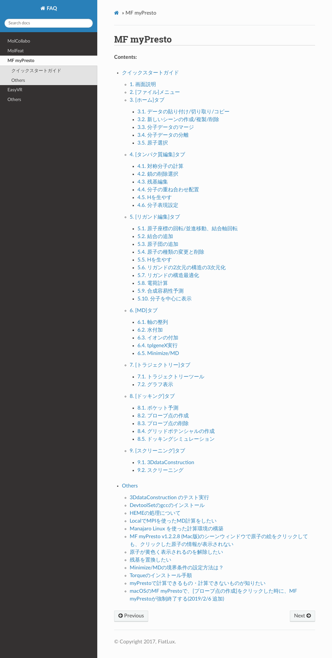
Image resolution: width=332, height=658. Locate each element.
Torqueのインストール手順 (161, 575)
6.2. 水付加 (150, 330)
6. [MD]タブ (144, 310)
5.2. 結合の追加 (155, 236)
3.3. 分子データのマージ (165, 127)
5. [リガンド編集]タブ (155, 217)
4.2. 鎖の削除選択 (157, 174)
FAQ (51, 8)
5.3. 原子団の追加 (157, 244)
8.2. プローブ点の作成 (163, 415)
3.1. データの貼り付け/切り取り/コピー (183, 111)
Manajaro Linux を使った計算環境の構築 (176, 528)
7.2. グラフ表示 (155, 384)
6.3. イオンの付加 (157, 337)
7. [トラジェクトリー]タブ (160, 365)
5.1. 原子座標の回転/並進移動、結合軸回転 (187, 228)
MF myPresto (20, 60)
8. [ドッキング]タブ (152, 396)
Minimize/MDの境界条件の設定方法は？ (177, 567)
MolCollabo (18, 41)
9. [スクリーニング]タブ (157, 450)
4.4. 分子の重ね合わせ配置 (168, 189)
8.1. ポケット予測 (157, 408)
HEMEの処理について (155, 513)
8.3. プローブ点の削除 (163, 423)
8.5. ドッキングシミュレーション (176, 439)
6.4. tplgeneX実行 (157, 345)
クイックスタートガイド (36, 70)
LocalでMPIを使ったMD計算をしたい (173, 521)
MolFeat (15, 50)
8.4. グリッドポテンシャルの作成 (176, 431)
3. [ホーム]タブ (147, 100)
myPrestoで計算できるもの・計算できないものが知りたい (198, 583)
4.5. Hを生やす (154, 197)
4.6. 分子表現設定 (157, 205)
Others (18, 80)
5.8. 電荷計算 (152, 283)
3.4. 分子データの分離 (163, 135)
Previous (131, 615)
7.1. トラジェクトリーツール (170, 376)
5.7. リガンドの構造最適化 (168, 275)
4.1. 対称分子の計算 (160, 166)
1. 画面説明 (143, 84)
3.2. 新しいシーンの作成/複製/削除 (178, 119)
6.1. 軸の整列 (152, 322)
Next (302, 615)
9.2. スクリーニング (160, 470)
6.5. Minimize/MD (158, 353)
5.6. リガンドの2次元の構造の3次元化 (181, 267)
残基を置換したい (150, 560)
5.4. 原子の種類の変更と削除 (170, 252)
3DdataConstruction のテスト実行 (169, 497)
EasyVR (14, 89)
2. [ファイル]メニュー (155, 92)
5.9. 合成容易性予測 (160, 291)
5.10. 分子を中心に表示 (164, 298)
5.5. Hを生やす (154, 259)
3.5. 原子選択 (152, 143)
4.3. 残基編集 (152, 181)
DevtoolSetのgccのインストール (167, 505)
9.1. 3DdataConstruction (165, 462)
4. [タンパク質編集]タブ (157, 154)
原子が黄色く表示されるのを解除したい (176, 552)
